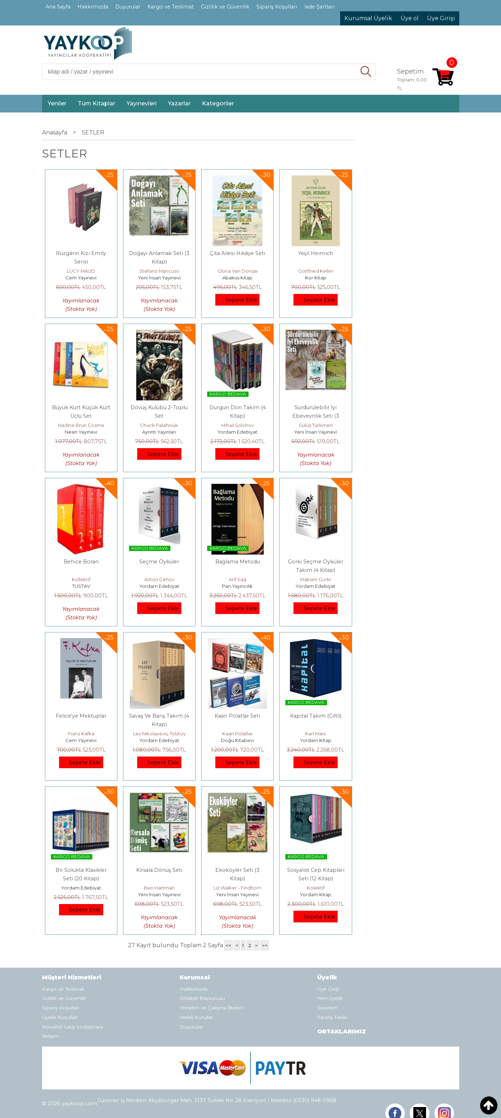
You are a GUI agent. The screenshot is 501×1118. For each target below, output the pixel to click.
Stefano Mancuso (159, 271)
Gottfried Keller (315, 271)
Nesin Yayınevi (81, 432)
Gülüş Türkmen (316, 425)
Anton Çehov (159, 579)
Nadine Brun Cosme (81, 425)
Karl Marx (315, 733)
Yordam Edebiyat (237, 432)
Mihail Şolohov (237, 425)
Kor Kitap (315, 277)
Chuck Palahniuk (159, 425)
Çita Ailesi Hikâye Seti (237, 253)
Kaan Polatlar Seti (237, 716)
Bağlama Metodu (237, 561)
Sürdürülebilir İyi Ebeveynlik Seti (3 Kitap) (315, 416)
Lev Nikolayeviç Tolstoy (159, 733)
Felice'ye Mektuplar (81, 716)
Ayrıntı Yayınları (159, 432)
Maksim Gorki (315, 579)
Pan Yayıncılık (237, 586)
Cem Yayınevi (81, 277)
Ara (366, 72)
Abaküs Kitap (237, 277)
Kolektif (316, 888)
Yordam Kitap (315, 740)
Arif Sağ (237, 579)
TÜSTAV (81, 586)
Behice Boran (81, 561)
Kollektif (81, 579)
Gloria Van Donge (237, 271)
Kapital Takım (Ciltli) (316, 716)
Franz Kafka (81, 733)
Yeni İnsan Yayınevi (159, 277)
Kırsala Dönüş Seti (159, 870)
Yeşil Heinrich (315, 253)
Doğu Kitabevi (237, 740)
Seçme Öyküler (159, 561)
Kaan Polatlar (237, 733)
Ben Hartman (159, 888)
